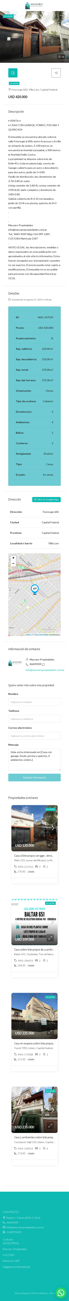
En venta (14, 83)
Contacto (8, 1239)
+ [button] (13, 558)
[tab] (12, 72)
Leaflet (28, 635)
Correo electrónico (20, 727)
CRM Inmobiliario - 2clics (42, 1293)
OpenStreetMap (41, 635)
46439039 (35, 664)
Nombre (13, 693)
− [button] (13, 564)
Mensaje (13, 744)
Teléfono (13, 710)
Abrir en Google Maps (46, 499)
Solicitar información (34, 777)
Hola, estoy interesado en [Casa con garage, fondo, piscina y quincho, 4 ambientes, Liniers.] (34, 760)
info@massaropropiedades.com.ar (45, 669)
